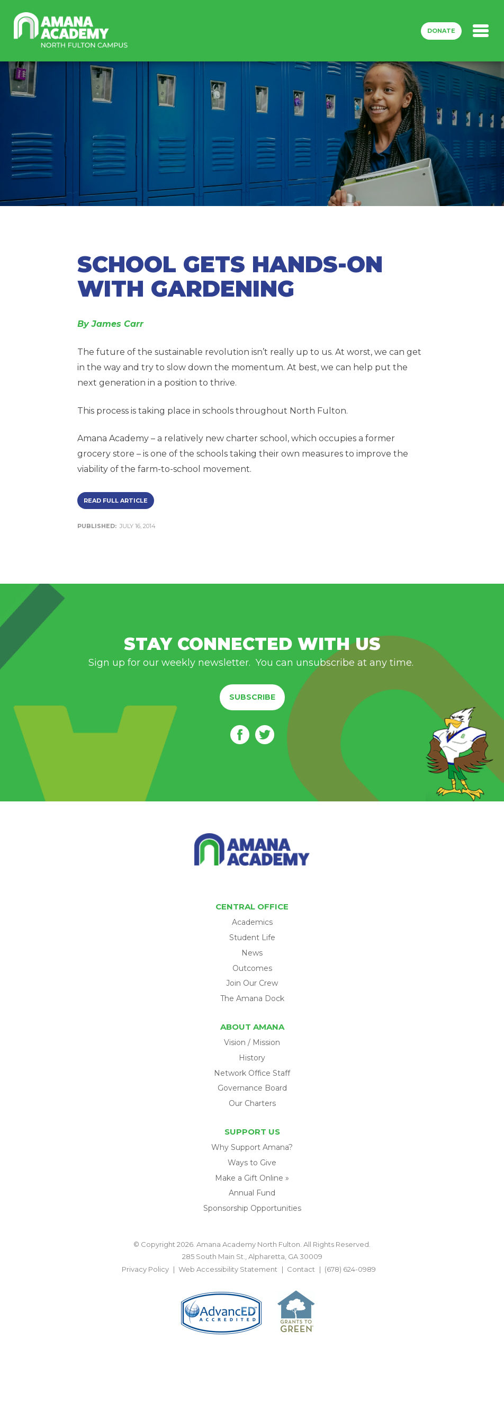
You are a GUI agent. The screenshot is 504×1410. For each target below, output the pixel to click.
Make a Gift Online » (252, 1178)
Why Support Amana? (252, 1147)
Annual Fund (252, 1193)
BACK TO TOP (252, 1281)
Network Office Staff (252, 1073)
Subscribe (252, 697)
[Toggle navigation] (481, 31)
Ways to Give (252, 1162)
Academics (252, 922)
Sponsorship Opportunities (252, 1208)
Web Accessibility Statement (227, 1269)
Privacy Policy (145, 1269)
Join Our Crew (252, 983)
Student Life (252, 937)
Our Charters (252, 1103)
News (252, 953)
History (252, 1058)
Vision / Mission (252, 1042)
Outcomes (252, 968)
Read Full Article (116, 500)
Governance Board (252, 1088)
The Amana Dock (252, 998)
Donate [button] (441, 30)
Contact (301, 1269)
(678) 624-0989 (350, 1269)
